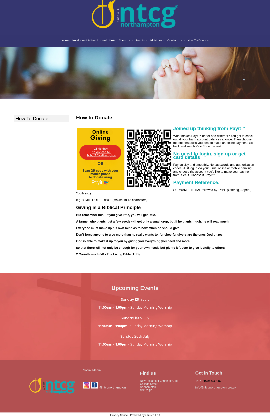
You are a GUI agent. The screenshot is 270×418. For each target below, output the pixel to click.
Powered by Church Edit (145, 415)
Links (112, 40)
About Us (124, 40)
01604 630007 (212, 381)
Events (140, 40)
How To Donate (198, 40)
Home (65, 40)
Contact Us (175, 40)
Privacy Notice (119, 415)
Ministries (156, 40)
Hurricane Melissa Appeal (89, 40)
